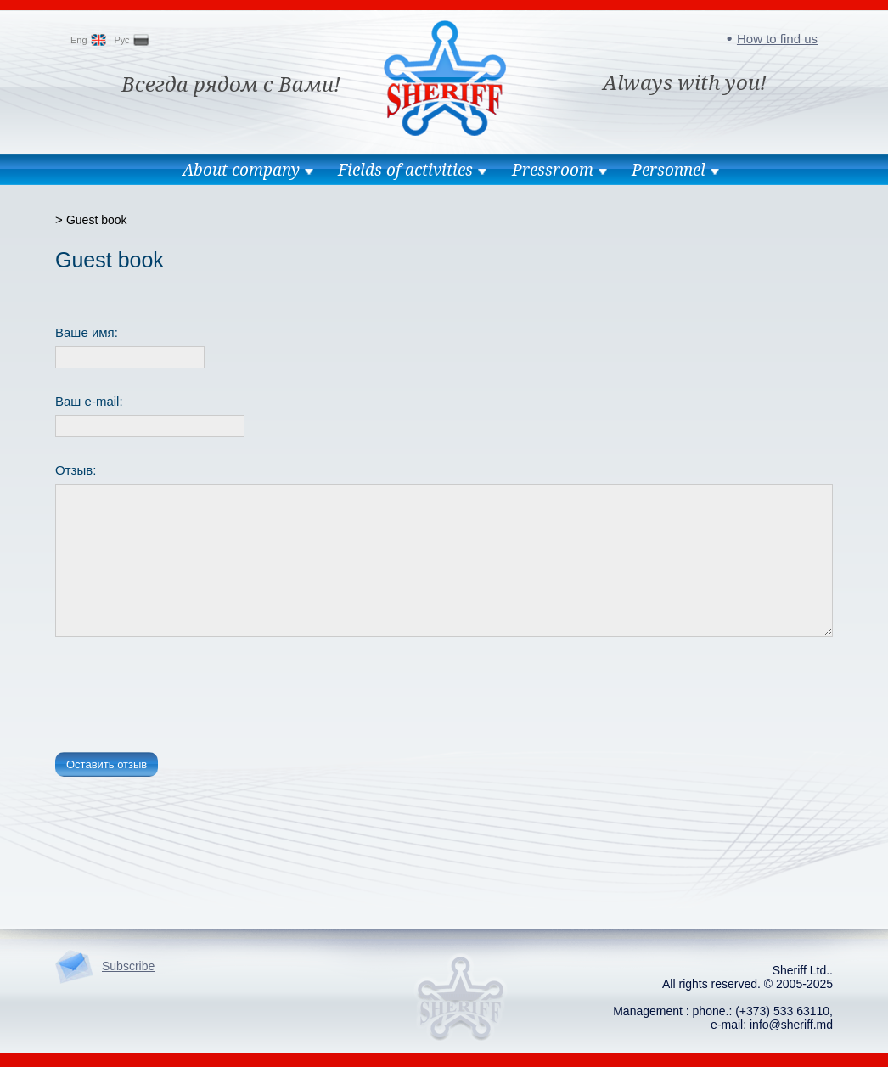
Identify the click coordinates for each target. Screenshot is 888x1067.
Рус (121, 40)
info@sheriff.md (791, 1024)
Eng (78, 40)
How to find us (777, 38)
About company (241, 170)
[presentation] (184, 698)
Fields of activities (405, 170)
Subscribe (128, 966)
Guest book (96, 220)
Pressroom (552, 170)
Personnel (668, 170)
